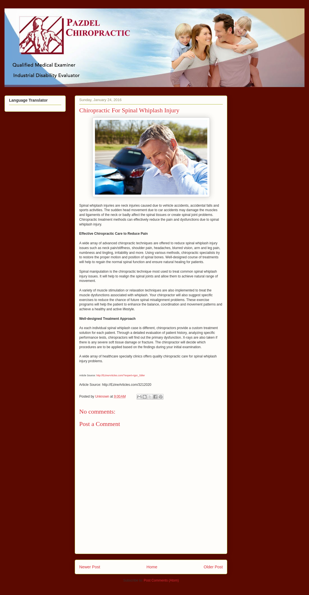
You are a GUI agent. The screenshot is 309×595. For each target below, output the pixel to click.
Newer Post (89, 567)
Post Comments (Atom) (161, 580)
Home (152, 567)
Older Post (213, 567)
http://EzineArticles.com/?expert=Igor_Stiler (120, 375)
